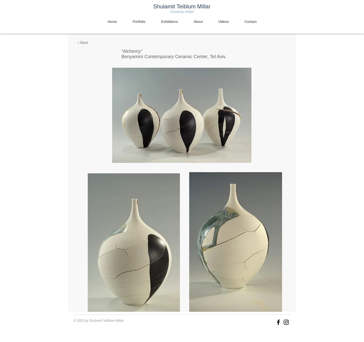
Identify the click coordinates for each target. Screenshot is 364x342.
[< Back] (82, 42)
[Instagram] (286, 322)
